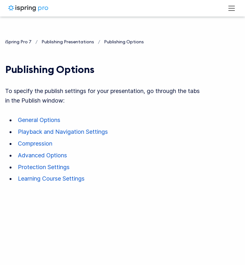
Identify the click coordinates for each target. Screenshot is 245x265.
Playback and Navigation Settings (63, 131)
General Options (39, 120)
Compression (35, 143)
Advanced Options (42, 155)
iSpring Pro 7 (18, 42)
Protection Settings (44, 167)
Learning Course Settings (51, 178)
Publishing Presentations (67, 42)
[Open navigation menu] (231, 8)
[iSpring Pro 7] (28, 8)
